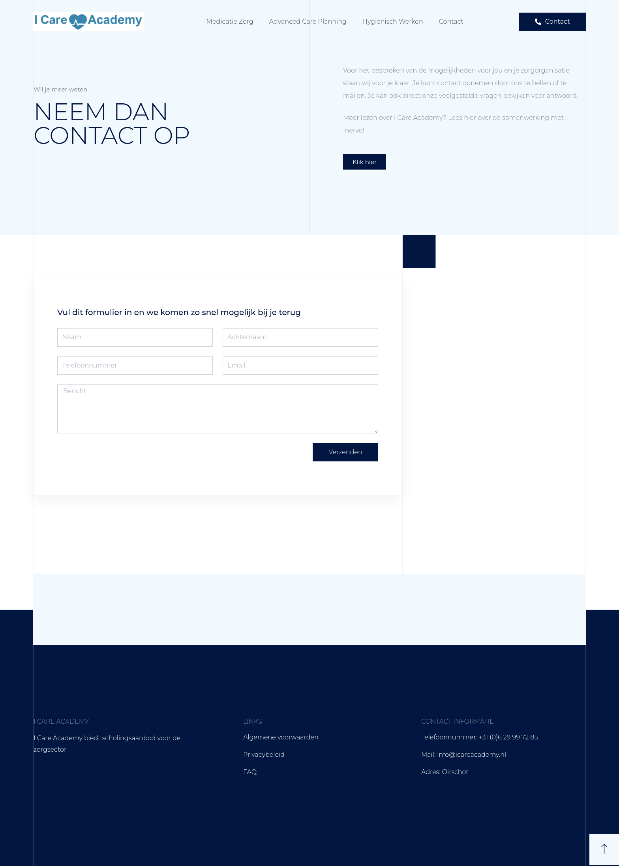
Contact (451, 21)
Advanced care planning (308, 21)
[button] (552, 22)
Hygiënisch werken (392, 21)
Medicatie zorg (229, 21)
